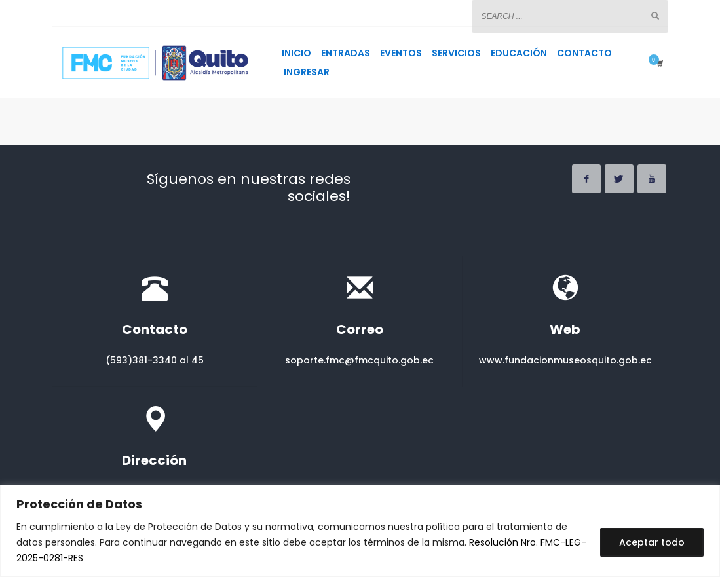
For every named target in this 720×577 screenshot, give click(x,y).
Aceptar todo (652, 542)
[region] (360, 531)
